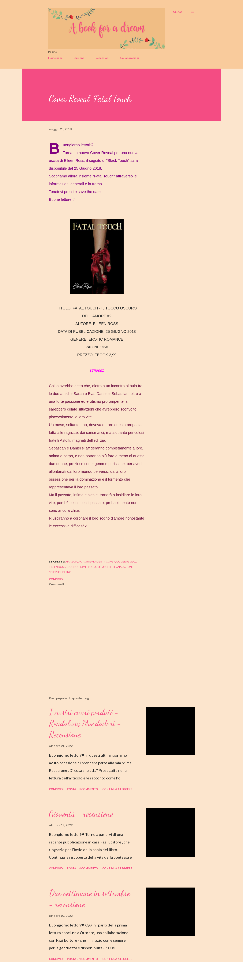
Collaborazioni (129, 57)
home (83, 566)
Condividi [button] (56, 579)
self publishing (60, 572)
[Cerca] (177, 11)
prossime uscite (100, 566)
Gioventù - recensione (81, 814)
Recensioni (102, 57)
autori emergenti (91, 561)
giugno (72, 566)
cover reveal (126, 561)
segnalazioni (123, 566)
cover (110, 561)
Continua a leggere (117, 789)
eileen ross (57, 566)
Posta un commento (82, 789)
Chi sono (78, 57)
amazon (71, 561)
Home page (55, 57)
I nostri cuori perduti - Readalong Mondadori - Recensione (85, 723)
